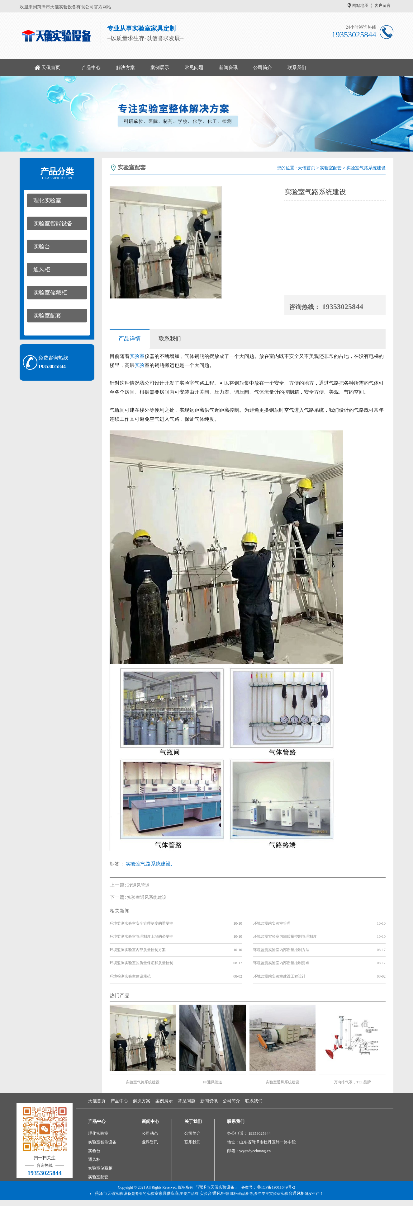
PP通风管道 (138, 885)
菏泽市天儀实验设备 (113, 1193)
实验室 (137, 356)
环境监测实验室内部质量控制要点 (281, 963)
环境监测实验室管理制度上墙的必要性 (141, 936)
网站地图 (360, 5)
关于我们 (193, 1121)
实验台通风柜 (292, 1193)
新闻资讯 (228, 67)
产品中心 (91, 67)
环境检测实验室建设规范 (130, 976)
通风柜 (41, 269)
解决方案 (125, 67)
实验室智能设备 (53, 223)
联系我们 (296, 67)
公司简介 (262, 67)
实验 (140, 365)
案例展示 (159, 67)
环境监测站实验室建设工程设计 (279, 976)
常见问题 (194, 67)
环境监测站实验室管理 (272, 923)
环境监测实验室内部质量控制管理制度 (285, 936)
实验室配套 (47, 315)
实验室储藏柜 (50, 292)
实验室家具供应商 (162, 1193)
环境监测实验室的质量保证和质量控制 (141, 963)
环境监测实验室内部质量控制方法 (281, 950)
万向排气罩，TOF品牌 (352, 1082)
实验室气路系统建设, (149, 863)
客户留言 (382, 5)
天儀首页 (50, 67)
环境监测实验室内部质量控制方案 (138, 950)
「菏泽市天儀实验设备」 (216, 1187)
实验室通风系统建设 (146, 897)
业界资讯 (150, 1142)
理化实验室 (47, 200)
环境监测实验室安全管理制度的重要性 (141, 923)
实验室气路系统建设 (142, 1082)
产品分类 (57, 174)
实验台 (41, 246)
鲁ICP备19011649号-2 (276, 1187)
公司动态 (150, 1133)
